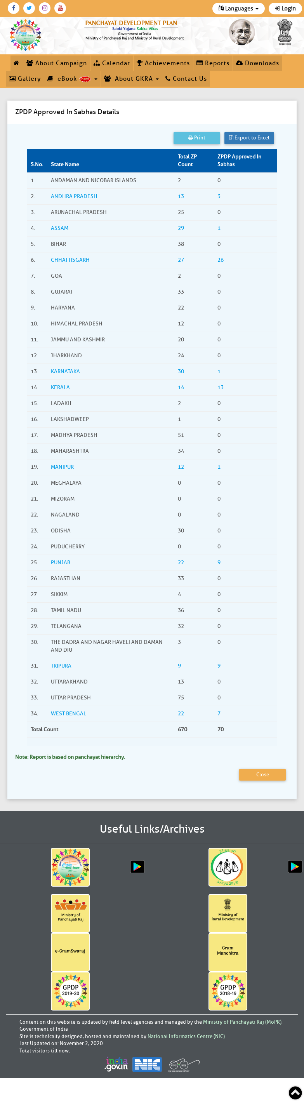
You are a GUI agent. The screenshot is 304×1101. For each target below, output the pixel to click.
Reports (212, 63)
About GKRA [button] (131, 79)
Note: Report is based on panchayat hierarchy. (70, 757)
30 (181, 371)
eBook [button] (72, 79)
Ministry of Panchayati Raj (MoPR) (242, 1022)
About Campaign (56, 63)
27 (181, 260)
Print (196, 137)
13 (181, 196)
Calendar (112, 63)
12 (181, 467)
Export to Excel (249, 137)
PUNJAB (60, 562)
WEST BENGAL (68, 713)
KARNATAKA (65, 371)
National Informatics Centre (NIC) (186, 1036)
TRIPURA (61, 666)
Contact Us (186, 79)
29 (181, 228)
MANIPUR (62, 467)
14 (181, 387)
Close (262, 774)
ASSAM (59, 228)
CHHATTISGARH (70, 260)
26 (220, 260)
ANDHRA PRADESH (74, 196)
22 (181, 562)
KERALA (60, 387)
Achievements (163, 63)
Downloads (257, 63)
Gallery (25, 79)
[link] (135, 29)
